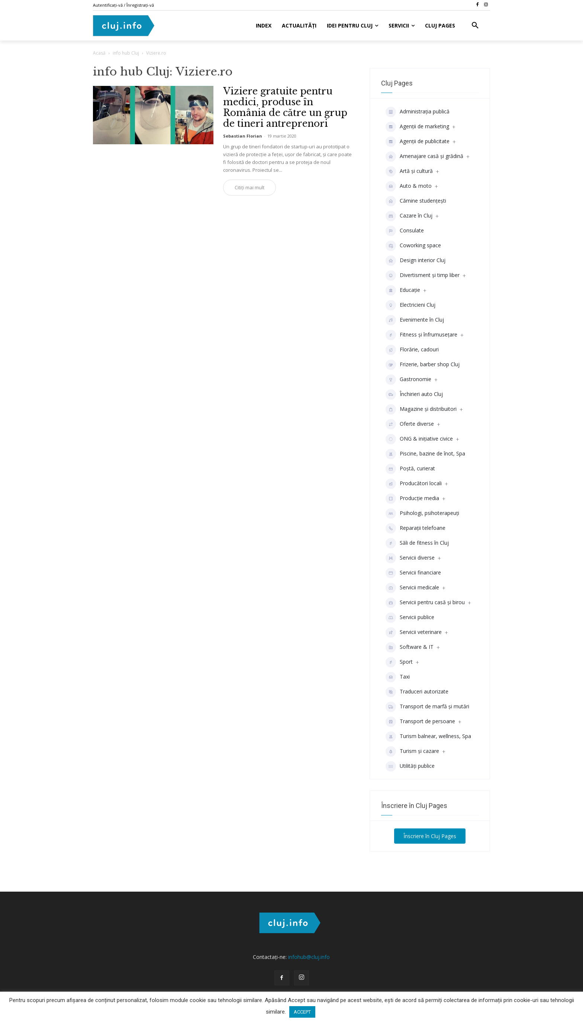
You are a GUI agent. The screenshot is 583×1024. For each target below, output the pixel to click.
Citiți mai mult (249, 187)
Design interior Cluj (415, 260)
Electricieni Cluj (410, 305)
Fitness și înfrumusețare (421, 335)
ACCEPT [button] (302, 1012)
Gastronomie (408, 379)
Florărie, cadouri (412, 350)
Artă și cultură (409, 171)
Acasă (99, 53)
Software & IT (410, 647)
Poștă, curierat (410, 469)
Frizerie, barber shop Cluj (423, 365)
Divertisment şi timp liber (423, 275)
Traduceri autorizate (417, 692)
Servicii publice (410, 617)
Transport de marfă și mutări (427, 707)
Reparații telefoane (415, 528)
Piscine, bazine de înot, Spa (425, 454)
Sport (399, 662)
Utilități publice (410, 766)
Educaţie (403, 290)
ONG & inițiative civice (419, 439)
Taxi (398, 677)
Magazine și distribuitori (421, 409)
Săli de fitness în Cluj (417, 543)
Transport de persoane (420, 722)
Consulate (405, 231)
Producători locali (414, 484)
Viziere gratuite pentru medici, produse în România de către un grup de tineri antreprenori (285, 107)
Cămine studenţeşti (416, 201)
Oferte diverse (410, 424)
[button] (475, 26)
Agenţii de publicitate (418, 141)
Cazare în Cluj (409, 216)
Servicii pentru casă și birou (425, 603)
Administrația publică (418, 112)
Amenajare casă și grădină (424, 156)
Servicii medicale (412, 588)
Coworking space (413, 246)
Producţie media (412, 498)
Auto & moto (409, 186)
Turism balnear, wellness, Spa (428, 736)
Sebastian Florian (242, 136)
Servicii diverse (410, 558)
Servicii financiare (413, 573)
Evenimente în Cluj (415, 320)
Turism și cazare (412, 751)
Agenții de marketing (417, 127)
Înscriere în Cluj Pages (429, 836)
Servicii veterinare (414, 632)
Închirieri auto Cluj (414, 394)
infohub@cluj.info (309, 956)
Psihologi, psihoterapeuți (422, 513)
